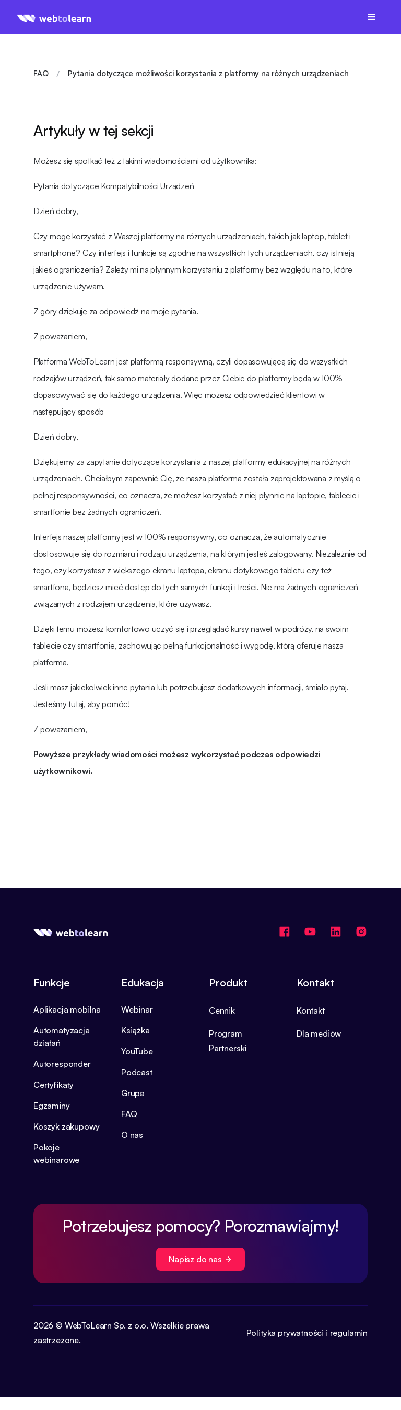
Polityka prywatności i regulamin (307, 1332)
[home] (54, 17)
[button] (371, 17)
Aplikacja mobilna (67, 1009)
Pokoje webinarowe (56, 1153)
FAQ (129, 1114)
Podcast (136, 1072)
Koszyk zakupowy (66, 1126)
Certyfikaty (53, 1084)
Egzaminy (51, 1105)
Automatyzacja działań (61, 1036)
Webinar (137, 1009)
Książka (135, 1030)
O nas (132, 1135)
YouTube (137, 1051)
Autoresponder (62, 1064)
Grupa (133, 1093)
